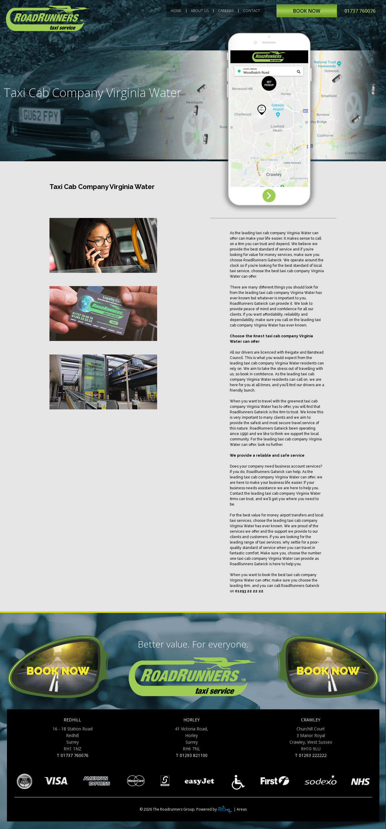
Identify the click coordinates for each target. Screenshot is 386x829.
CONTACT (251, 11)
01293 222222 (313, 755)
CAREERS (226, 11)
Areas (242, 809)
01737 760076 (359, 11)
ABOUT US (200, 11)
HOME (176, 11)
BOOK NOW (306, 11)
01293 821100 (193, 755)
